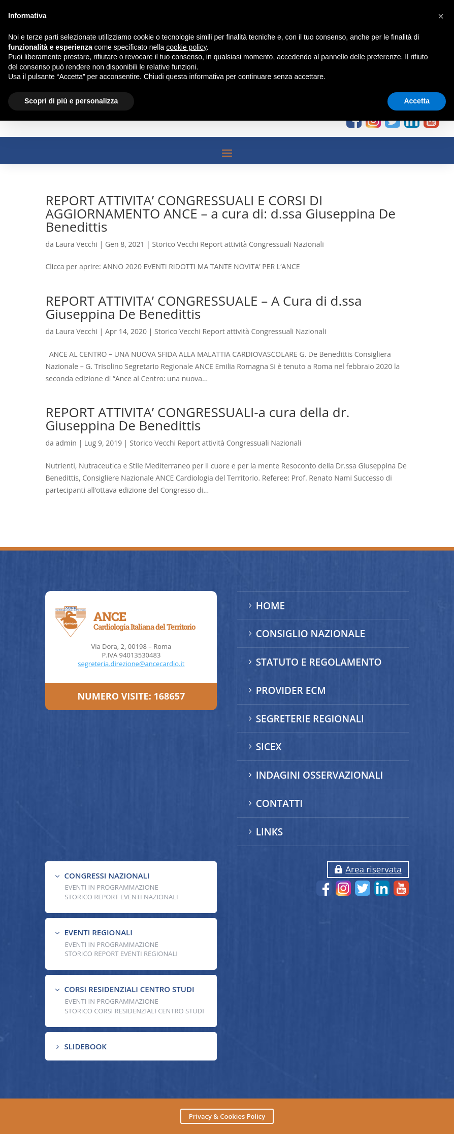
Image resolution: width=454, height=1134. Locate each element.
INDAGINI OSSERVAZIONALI (319, 775)
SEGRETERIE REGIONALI (310, 718)
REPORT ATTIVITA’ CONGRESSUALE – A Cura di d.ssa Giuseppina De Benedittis (203, 307)
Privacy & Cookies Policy (227, 1116)
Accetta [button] (417, 101)
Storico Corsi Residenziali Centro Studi (134, 1010)
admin (65, 443)
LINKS (269, 831)
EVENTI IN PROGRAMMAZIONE (111, 887)
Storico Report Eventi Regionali (121, 953)
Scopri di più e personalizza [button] (71, 101)
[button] (441, 16)
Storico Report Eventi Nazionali (121, 896)
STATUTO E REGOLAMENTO (319, 662)
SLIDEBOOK (85, 1046)
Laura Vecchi (76, 244)
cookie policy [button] (186, 47)
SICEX (269, 746)
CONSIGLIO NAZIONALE (310, 633)
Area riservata (373, 869)
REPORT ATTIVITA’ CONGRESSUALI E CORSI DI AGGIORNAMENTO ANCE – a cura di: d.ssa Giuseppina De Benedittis (220, 213)
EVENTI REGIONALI (98, 932)
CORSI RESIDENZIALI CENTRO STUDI (129, 989)
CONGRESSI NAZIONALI (106, 875)
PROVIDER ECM (291, 690)
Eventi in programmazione (111, 1001)
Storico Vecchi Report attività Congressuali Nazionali (237, 244)
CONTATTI (279, 803)
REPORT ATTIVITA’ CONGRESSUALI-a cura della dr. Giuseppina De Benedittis (197, 418)
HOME (270, 605)
